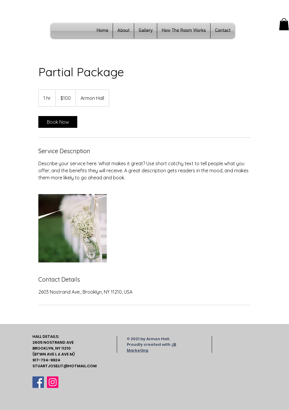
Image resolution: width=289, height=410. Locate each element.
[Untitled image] (72, 228)
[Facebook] (38, 382)
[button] (284, 24)
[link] (57, 122)
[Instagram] (52, 382)
